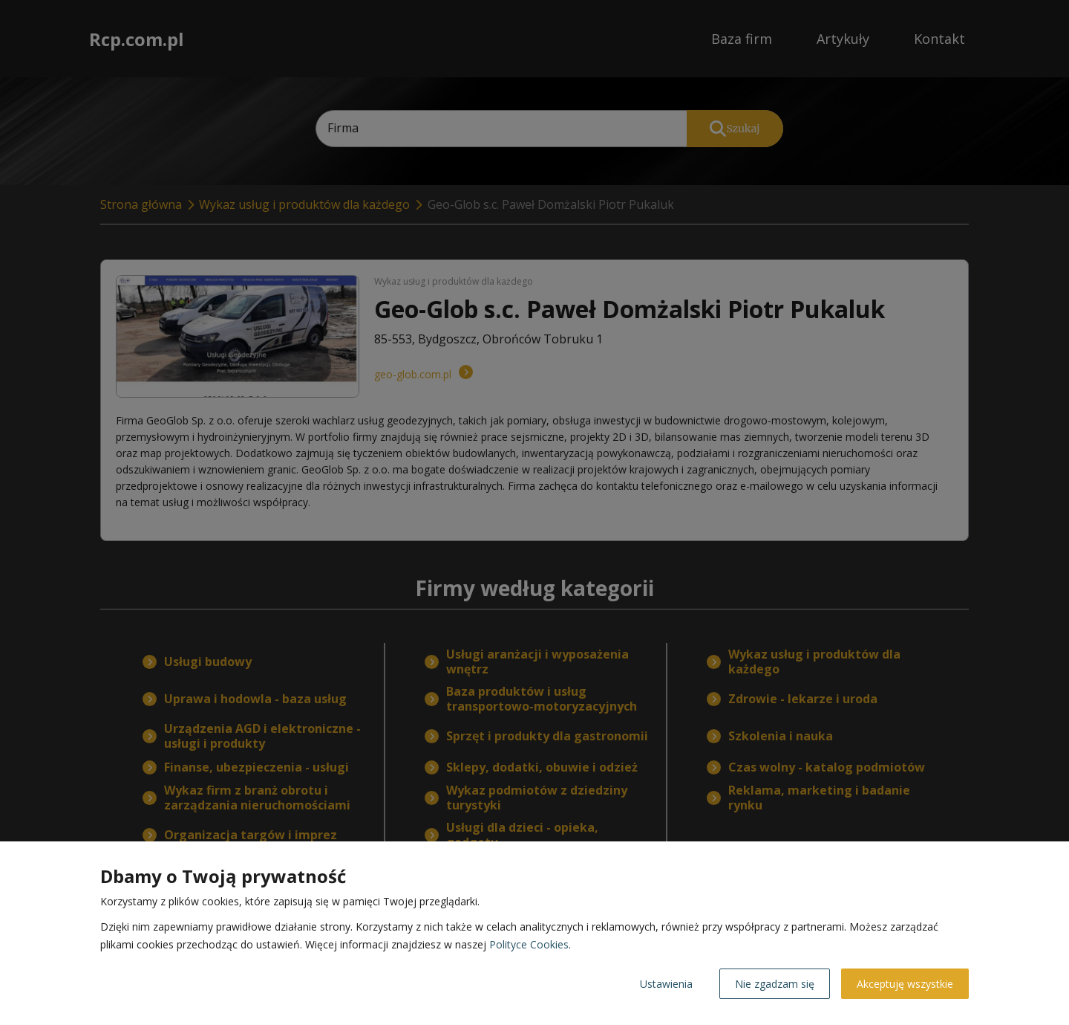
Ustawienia (666, 984)
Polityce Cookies (529, 944)
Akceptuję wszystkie (905, 984)
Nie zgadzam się (774, 984)
